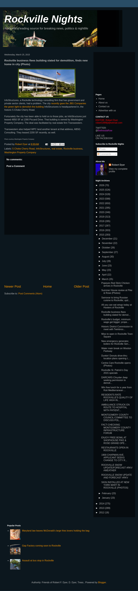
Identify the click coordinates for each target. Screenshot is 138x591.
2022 (102, 203)
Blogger (102, 582)
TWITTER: (101, 128)
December (107, 238)
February (107, 493)
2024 (102, 194)
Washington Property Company (20, 152)
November (107, 243)
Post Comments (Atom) (30, 293)
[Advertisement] (46, 259)
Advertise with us (107, 110)
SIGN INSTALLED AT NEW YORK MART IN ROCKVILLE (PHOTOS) (115, 485)
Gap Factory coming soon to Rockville (41, 545)
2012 (102, 512)
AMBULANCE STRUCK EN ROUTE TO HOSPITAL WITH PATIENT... (115, 407)
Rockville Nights (43, 19)
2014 (102, 503)
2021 (102, 208)
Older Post (81, 286)
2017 (102, 225)
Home (47, 286)
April (104, 274)
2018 (102, 221)
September (108, 252)
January (106, 498)
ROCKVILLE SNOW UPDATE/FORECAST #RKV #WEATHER (116, 468)
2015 (102, 235)
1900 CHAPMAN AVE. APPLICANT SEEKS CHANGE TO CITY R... (114, 458)
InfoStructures (43, 148)
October (106, 247)
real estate (56, 148)
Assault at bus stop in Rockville (38, 560)
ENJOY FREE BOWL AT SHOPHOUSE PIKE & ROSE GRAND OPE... (113, 440)
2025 (102, 190)
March (105, 279)
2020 (102, 212)
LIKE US (100, 135)
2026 (102, 185)
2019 (102, 216)
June (105, 265)
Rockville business (73, 148)
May (104, 270)
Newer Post (12, 286)
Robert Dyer (118, 165)
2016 (102, 230)
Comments (104, 154)
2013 (102, 508)
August (106, 256)
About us (103, 102)
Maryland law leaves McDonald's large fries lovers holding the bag (55, 530)
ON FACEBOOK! (104, 138)
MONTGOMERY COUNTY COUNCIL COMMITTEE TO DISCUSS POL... (116, 417)
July (104, 261)
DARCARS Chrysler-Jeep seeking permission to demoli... (114, 380)
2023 (102, 198)
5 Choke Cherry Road (23, 148)
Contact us (103, 106)
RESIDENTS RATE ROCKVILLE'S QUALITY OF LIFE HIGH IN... (117, 397)
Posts (101, 149)
